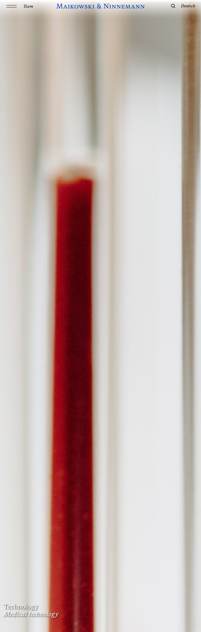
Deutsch (188, 6)
